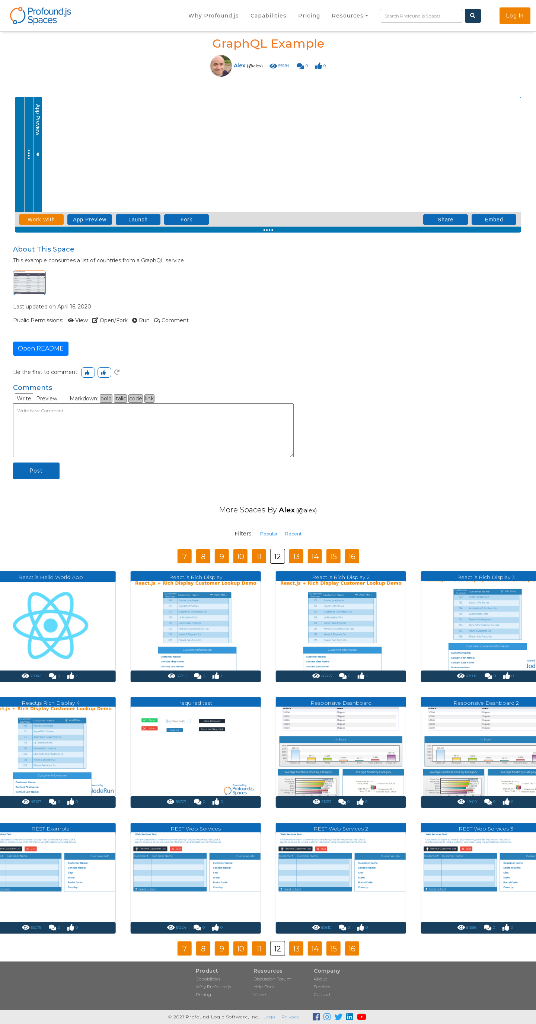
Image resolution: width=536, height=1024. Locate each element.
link (149, 398)
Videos (260, 994)
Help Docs (263, 986)
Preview (46, 398)
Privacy (290, 1017)
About (320, 979)
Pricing (203, 994)
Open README (41, 348)
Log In (515, 16)
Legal (270, 1017)
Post (36, 471)
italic (120, 398)
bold (106, 398)
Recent (293, 534)
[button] (350, 15)
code (135, 398)
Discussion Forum (272, 979)
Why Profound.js (213, 986)
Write (24, 398)
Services (322, 986)
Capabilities (208, 979)
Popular (269, 534)
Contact (322, 994)
